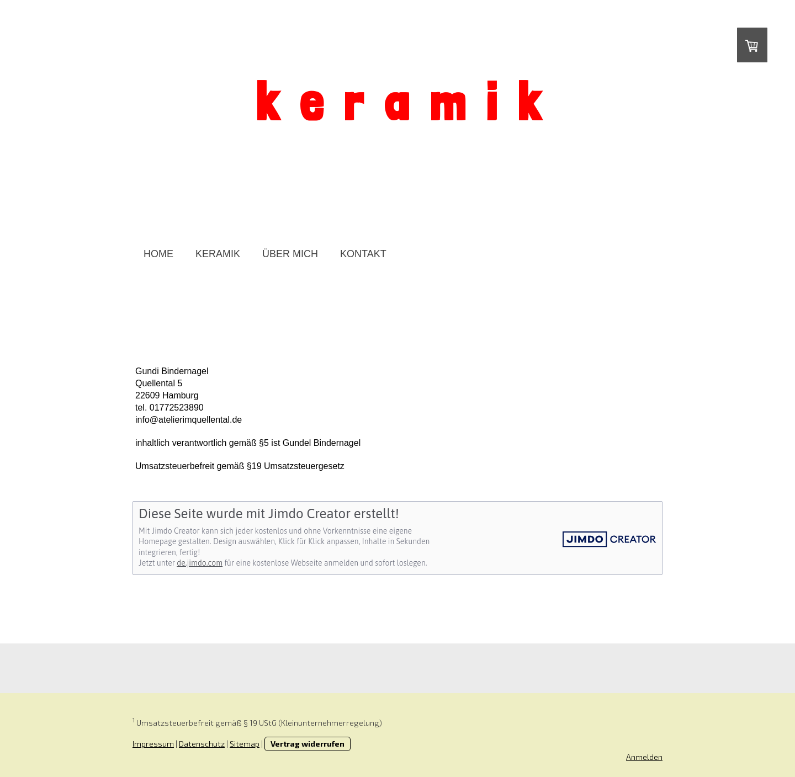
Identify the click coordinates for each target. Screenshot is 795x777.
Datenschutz (202, 743)
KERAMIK (217, 253)
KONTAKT (363, 253)
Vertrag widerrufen (307, 743)
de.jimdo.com (199, 562)
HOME (158, 253)
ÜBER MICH (290, 253)
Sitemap (244, 743)
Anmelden (644, 757)
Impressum (153, 743)
